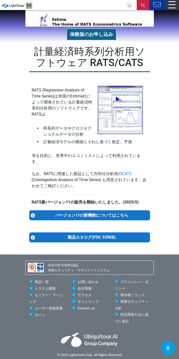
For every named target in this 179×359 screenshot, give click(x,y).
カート (40, 315)
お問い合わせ (88, 282)
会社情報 (85, 288)
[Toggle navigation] (172, 5)
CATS (127, 173)
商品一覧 (42, 282)
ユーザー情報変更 (49, 308)
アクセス (85, 295)
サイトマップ (88, 302)
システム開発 (45, 288)
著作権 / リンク (132, 295)
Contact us (86, 308)
